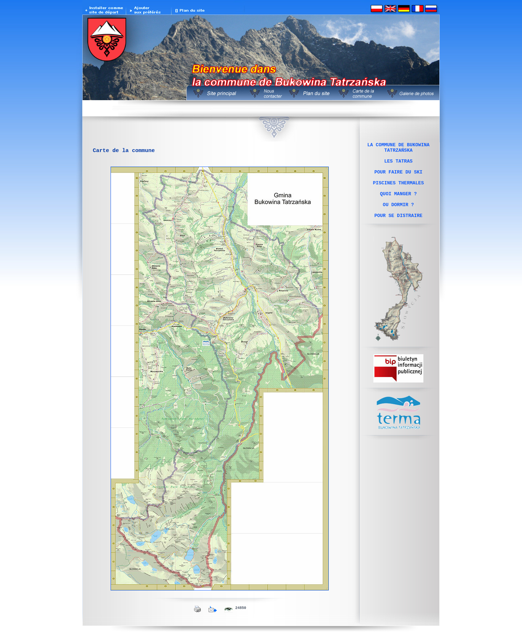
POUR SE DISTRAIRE (398, 230)
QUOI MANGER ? (398, 204)
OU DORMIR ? (398, 217)
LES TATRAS (398, 165)
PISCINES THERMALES (398, 191)
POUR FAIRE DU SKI (398, 178)
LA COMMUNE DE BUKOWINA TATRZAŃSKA (398, 148)
